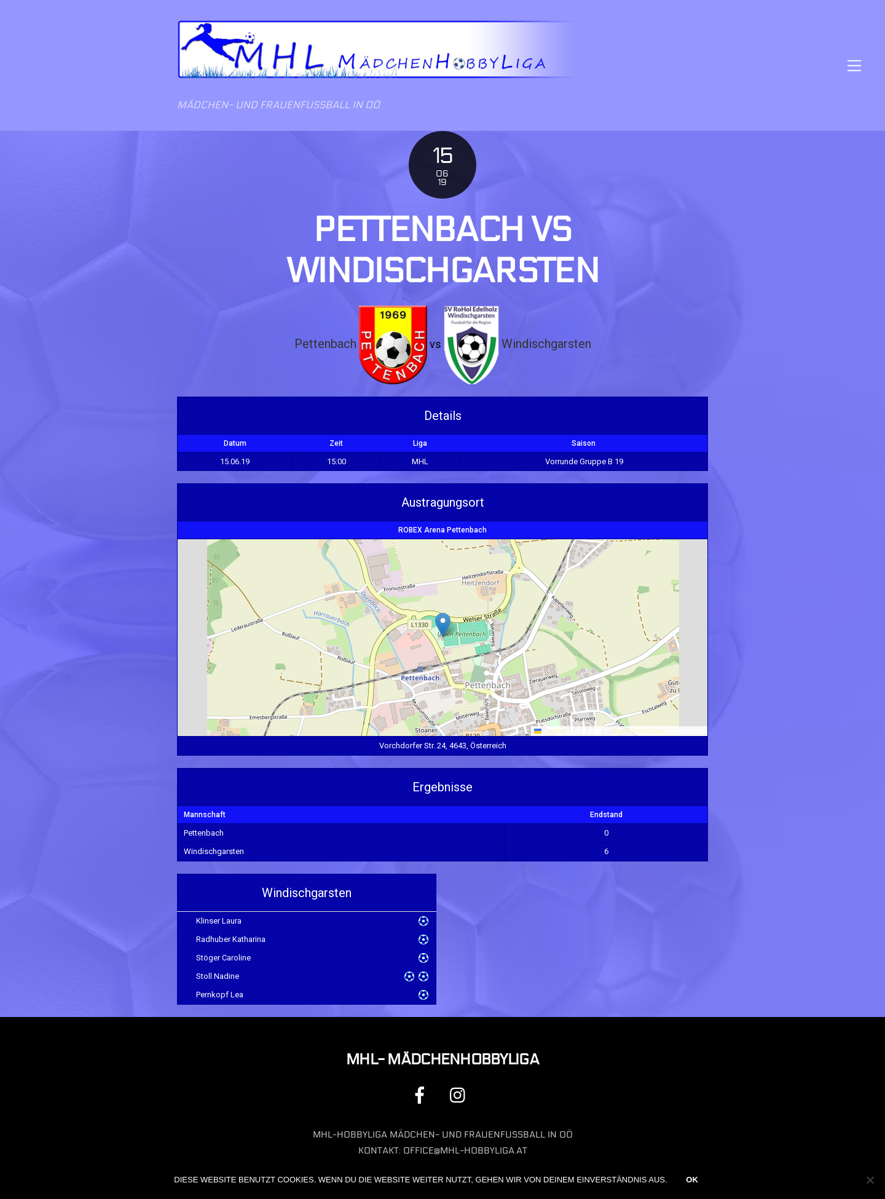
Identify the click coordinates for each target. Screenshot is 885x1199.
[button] (442, 625)
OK (692, 1179)
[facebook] (422, 1095)
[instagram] (461, 1095)
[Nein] (869, 1180)
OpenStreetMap (638, 731)
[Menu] (854, 65)
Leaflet (549, 731)
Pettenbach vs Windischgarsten (442, 250)
